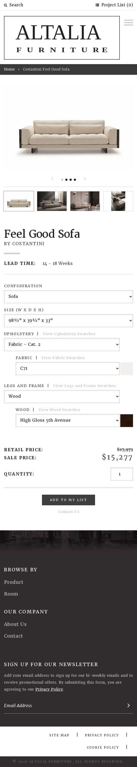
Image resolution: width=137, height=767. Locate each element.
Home (9, 69)
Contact (13, 636)
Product (13, 582)
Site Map (59, 735)
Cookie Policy (103, 747)
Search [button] (13, 5)
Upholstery (50, 333)
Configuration (23, 286)
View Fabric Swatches (63, 357)
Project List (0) (116, 5)
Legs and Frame (60, 385)
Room (11, 594)
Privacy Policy (49, 689)
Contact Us (68, 511)
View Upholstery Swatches (69, 333)
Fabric (50, 357)
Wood (48, 409)
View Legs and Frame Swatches (84, 385)
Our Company (26, 612)
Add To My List (68, 500)
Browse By (20, 570)
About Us (15, 624)
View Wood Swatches (59, 409)
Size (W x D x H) (24, 309)
